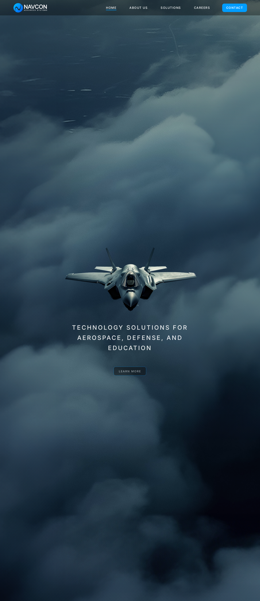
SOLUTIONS (171, 8)
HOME (111, 8)
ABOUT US (138, 8)
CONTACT (234, 8)
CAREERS (202, 8)
